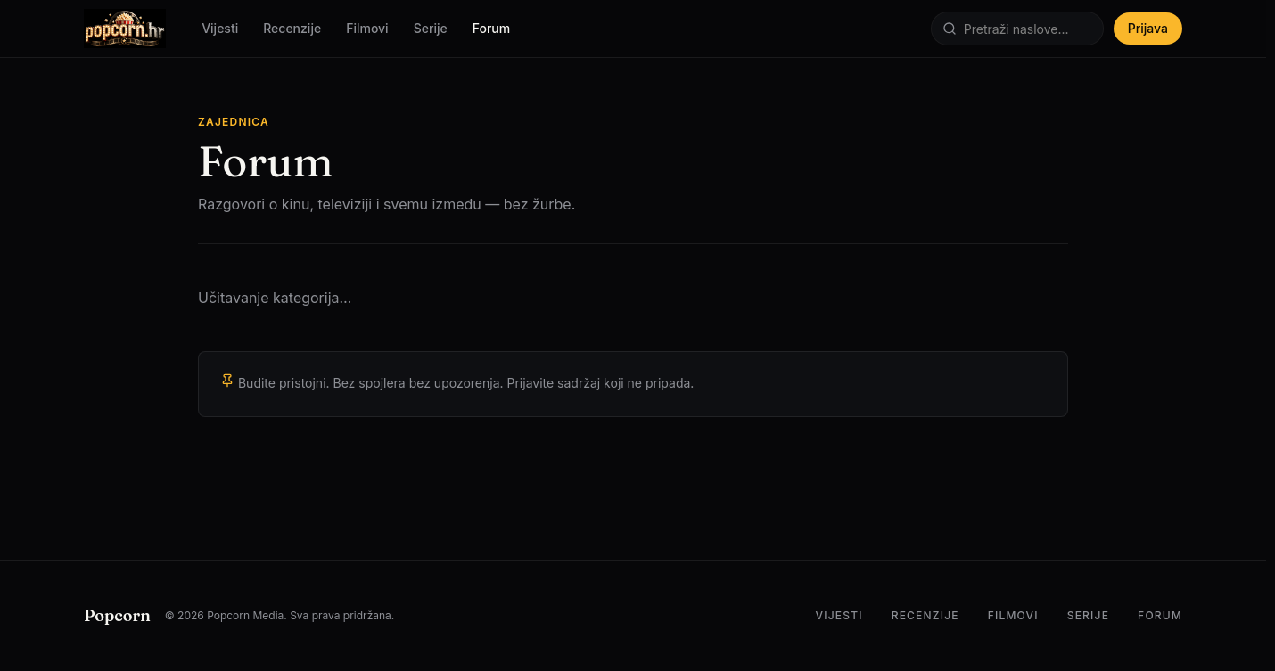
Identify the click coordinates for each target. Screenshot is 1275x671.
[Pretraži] (1017, 28)
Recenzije (292, 28)
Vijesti (220, 28)
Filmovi (367, 28)
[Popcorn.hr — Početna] (125, 28)
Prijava (1148, 28)
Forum (491, 28)
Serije (431, 28)
